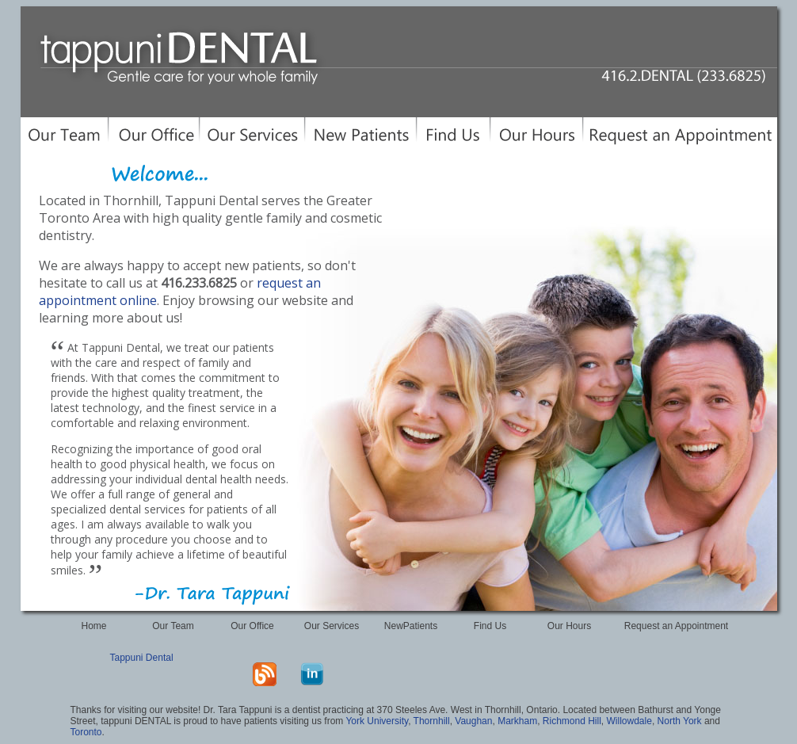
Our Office (252, 625)
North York (680, 721)
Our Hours (569, 625)
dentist (306, 709)
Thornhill (432, 721)
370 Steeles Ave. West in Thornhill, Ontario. (468, 709)
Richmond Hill (572, 721)
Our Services (331, 625)
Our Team (172, 625)
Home (93, 625)
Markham (517, 721)
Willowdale (629, 721)
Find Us (490, 625)
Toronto (86, 732)
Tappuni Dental (142, 657)
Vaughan (473, 721)
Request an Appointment (676, 625)
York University (376, 721)
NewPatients (410, 625)
